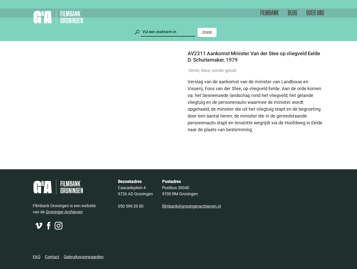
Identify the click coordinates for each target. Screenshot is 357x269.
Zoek (207, 32)
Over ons (315, 13)
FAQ (36, 256)
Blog (292, 13)
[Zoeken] (168, 32)
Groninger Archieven (64, 211)
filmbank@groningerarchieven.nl (191, 206)
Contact (52, 256)
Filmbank (269, 13)
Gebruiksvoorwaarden (84, 256)
